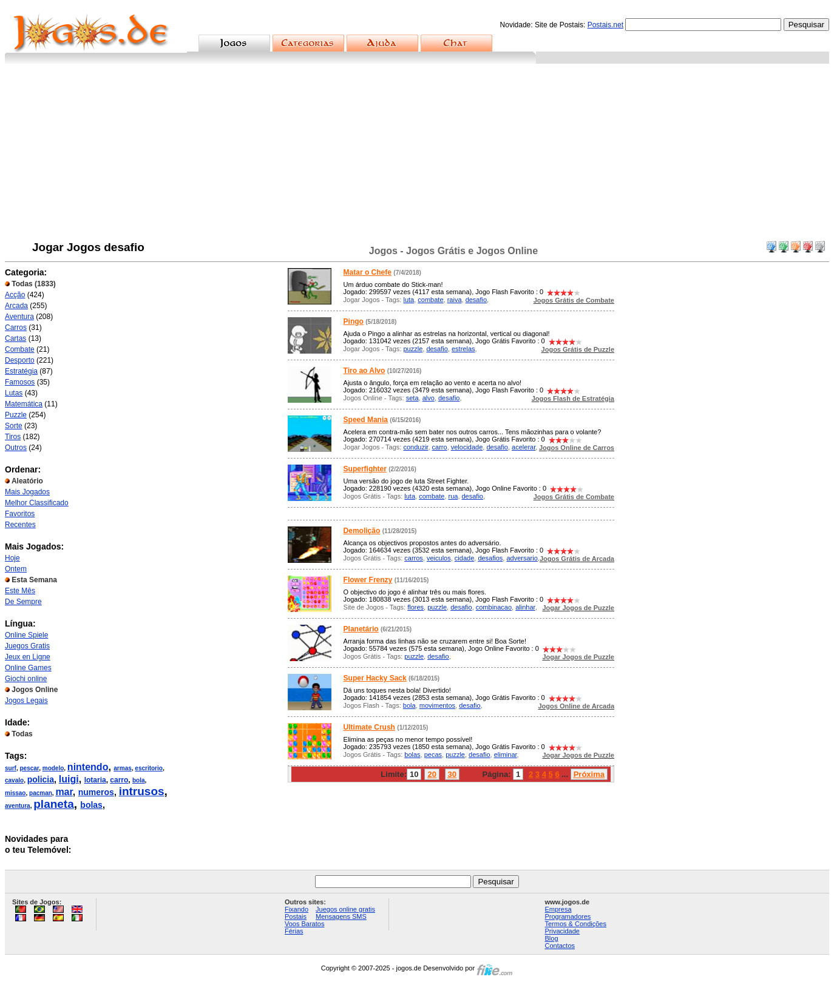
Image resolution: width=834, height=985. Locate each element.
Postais (296, 916)
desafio (476, 299)
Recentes (20, 524)
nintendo (88, 767)
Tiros (13, 436)
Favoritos (20, 513)
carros (413, 558)
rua (453, 496)
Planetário (361, 629)
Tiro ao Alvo (364, 370)
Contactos (559, 945)
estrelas (463, 348)
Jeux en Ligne (27, 657)
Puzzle (16, 415)
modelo (53, 768)
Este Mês (20, 591)
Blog (551, 938)
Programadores (567, 916)
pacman (40, 793)
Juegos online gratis (345, 909)
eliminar (505, 754)
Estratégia (21, 371)
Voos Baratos (304, 923)
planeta (53, 804)
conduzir (415, 447)
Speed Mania (366, 419)
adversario (521, 558)
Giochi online (26, 678)
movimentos (437, 705)
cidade (464, 558)
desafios (490, 558)
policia (40, 779)
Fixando (296, 909)
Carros (16, 327)
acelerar (523, 447)
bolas (91, 805)
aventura (17, 805)
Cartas (15, 338)
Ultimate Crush (369, 727)
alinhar (525, 607)
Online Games (28, 668)
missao (15, 793)
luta (408, 299)
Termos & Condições (575, 923)
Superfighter (365, 469)
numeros (96, 792)
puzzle (412, 348)
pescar (29, 768)
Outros (16, 447)
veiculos (439, 558)
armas (122, 768)
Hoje (12, 558)
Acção (15, 295)
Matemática (23, 404)
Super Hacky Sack (375, 678)
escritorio (149, 768)
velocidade (467, 447)
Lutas (13, 393)
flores (415, 607)
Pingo (354, 321)
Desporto (20, 360)
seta (412, 398)
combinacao (494, 607)
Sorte (13, 426)
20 (431, 774)
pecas (433, 754)
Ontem (16, 569)
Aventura (19, 316)
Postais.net (605, 25)
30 (452, 774)
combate (430, 299)
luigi (69, 779)
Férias (294, 931)
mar (63, 792)
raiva (454, 299)
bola (138, 780)
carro (119, 780)
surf (10, 768)
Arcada (16, 305)
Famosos (20, 382)
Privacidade (561, 931)
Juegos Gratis (27, 646)
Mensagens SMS (341, 916)
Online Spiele (26, 635)
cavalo (14, 780)
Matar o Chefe (368, 272)
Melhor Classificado (37, 503)
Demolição (362, 530)
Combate (20, 349)
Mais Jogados (27, 492)
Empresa (557, 909)
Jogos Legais (26, 700)
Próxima (589, 774)
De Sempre (23, 601)
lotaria (95, 780)
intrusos (141, 791)
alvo (428, 398)
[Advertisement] (417, 155)
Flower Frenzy (368, 580)
